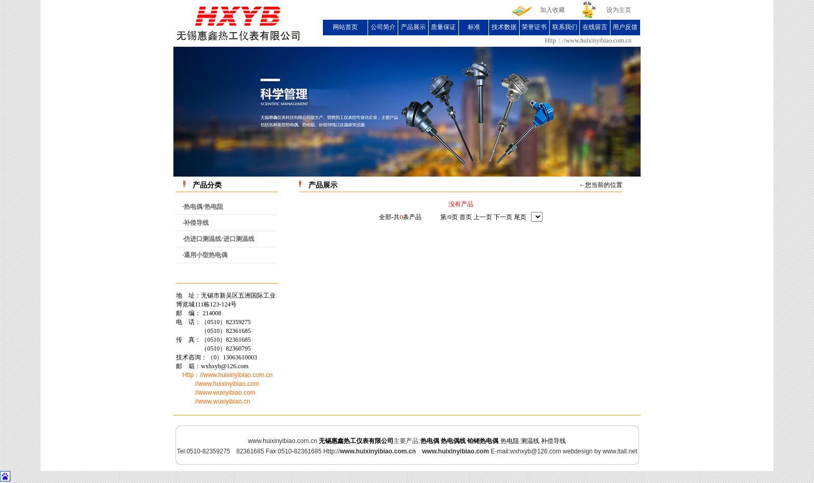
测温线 (530, 441)
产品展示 (413, 27)
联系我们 (564, 27)
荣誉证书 (534, 27)
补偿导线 (553, 441)
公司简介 (383, 27)
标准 (474, 27)
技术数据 (504, 27)
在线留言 (594, 27)
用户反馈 (625, 27)
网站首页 (345, 27)
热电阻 (509, 441)
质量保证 (443, 27)
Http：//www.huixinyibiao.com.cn (588, 40)
